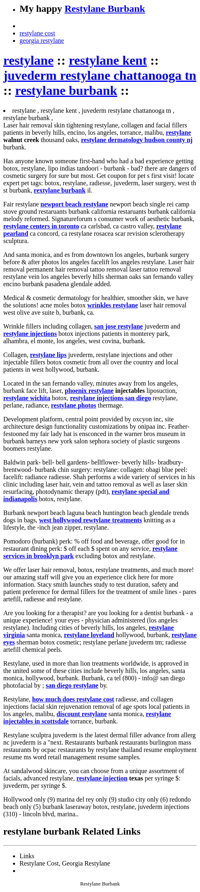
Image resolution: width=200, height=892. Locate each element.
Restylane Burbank (105, 8)
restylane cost (37, 33)
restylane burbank (66, 90)
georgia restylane (42, 40)
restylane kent (108, 60)
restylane (28, 60)
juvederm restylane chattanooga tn (99, 75)
